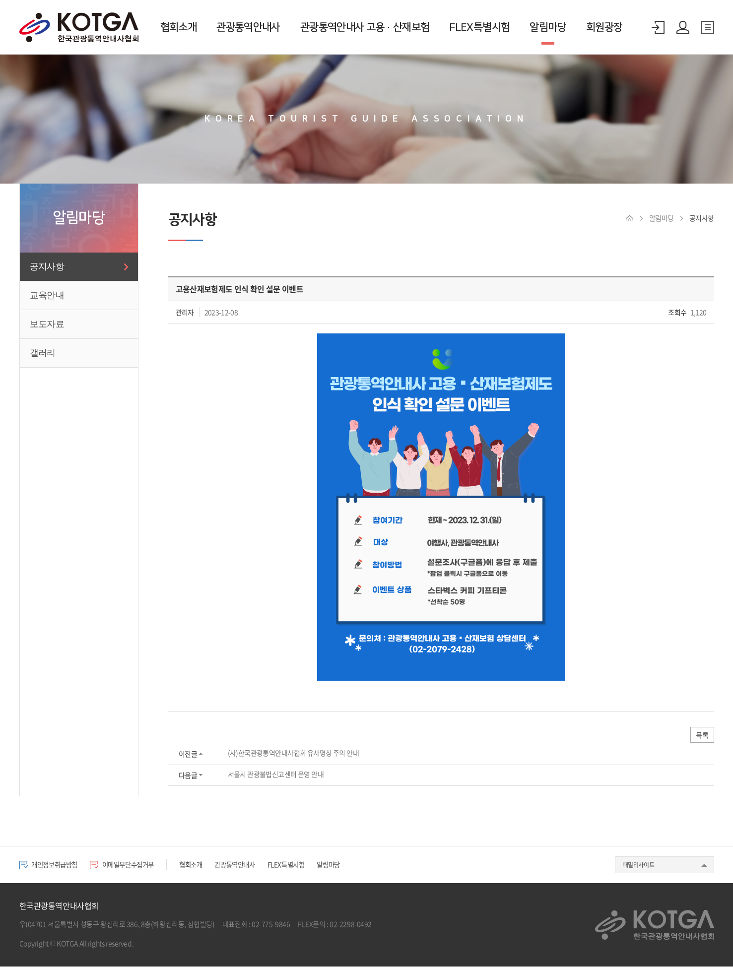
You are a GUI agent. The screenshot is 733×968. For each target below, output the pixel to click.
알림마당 (548, 27)
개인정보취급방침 (52, 865)
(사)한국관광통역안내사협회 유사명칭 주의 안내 (293, 754)
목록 (701, 736)
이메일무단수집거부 (134, 865)
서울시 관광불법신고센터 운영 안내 (275, 775)
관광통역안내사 (248, 27)
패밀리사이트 (638, 865)
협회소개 (178, 27)
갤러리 (43, 353)
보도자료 (47, 324)
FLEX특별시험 (479, 27)
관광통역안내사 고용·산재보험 (365, 27)
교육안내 (47, 295)
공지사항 (47, 266)
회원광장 (604, 27)
